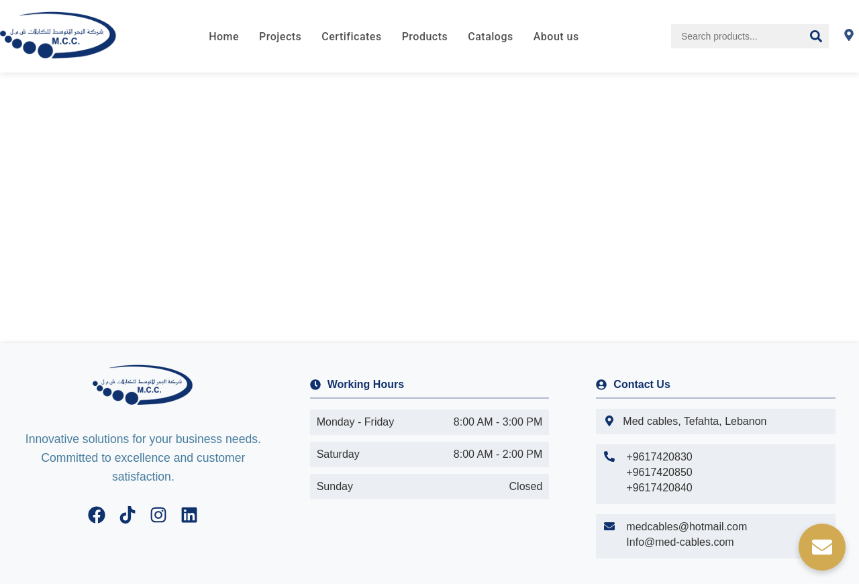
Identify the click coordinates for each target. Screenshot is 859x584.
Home (224, 36)
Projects (280, 36)
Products (425, 36)
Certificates (351, 36)
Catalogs (490, 36)
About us (556, 36)
